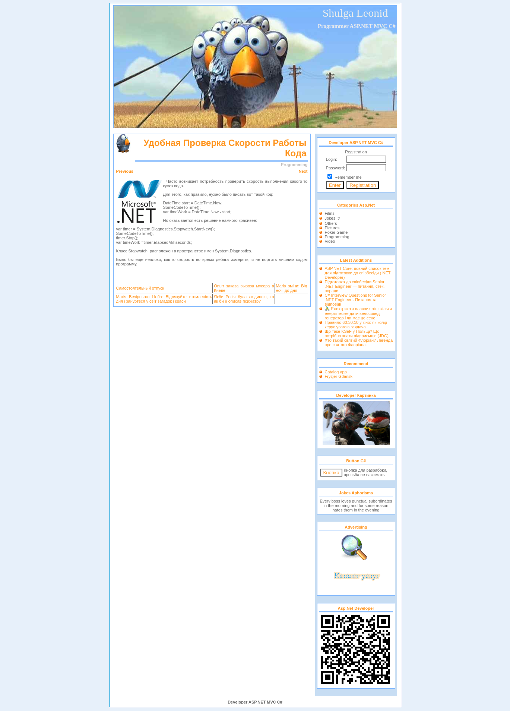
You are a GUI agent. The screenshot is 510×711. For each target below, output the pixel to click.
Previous (124, 171)
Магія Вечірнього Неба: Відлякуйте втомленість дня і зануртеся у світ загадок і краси (164, 298)
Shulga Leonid (355, 13)
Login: (331, 159)
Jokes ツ (333, 218)
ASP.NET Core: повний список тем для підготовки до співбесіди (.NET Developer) (358, 273)
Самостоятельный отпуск (140, 288)
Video (330, 241)
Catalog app (336, 372)
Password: (335, 168)
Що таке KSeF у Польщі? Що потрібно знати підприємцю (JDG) (357, 333)
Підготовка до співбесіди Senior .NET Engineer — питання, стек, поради (355, 286)
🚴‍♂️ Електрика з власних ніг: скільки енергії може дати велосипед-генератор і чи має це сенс (358, 313)
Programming (337, 237)
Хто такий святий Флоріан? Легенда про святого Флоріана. (359, 342)
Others (331, 223)
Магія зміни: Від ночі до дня (291, 288)
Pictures (332, 228)
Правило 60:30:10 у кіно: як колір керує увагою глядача (356, 324)
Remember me (348, 177)
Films (330, 213)
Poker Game (336, 232)
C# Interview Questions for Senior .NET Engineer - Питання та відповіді (355, 299)
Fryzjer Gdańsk (339, 376)
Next (303, 171)
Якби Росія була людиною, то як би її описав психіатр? (244, 298)
